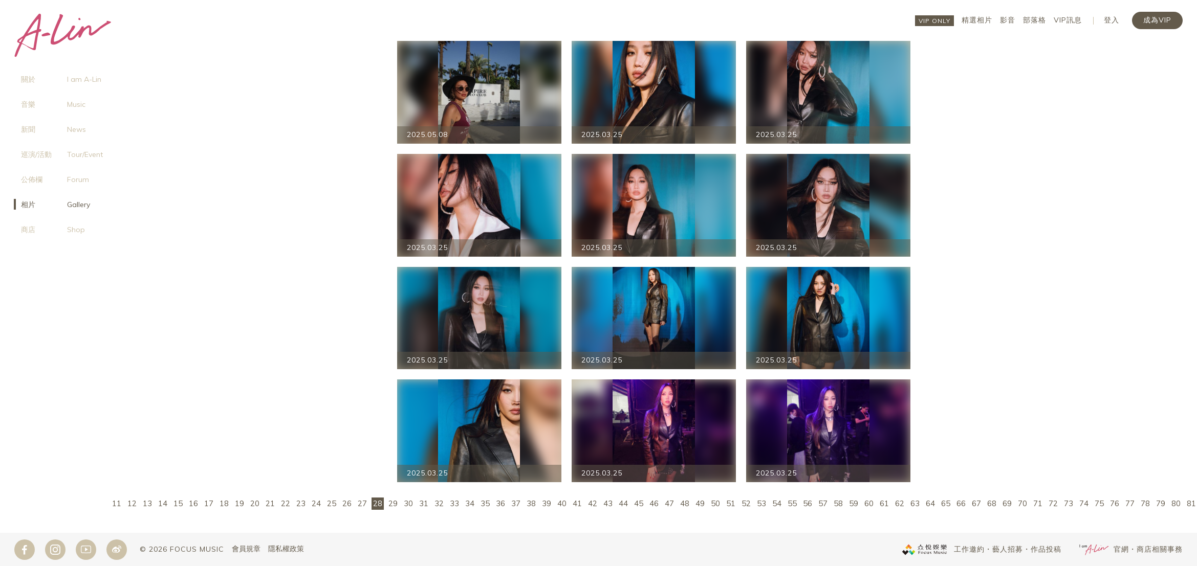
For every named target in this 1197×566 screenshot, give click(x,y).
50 (715, 503)
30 (408, 503)
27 (362, 503)
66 (961, 503)
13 (147, 503)
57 (823, 503)
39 (546, 503)
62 (899, 503)
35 (485, 503)
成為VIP (1157, 20)
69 (1007, 503)
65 (945, 503)
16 (193, 503)
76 (1114, 503)
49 (700, 503)
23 (301, 503)
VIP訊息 (1068, 20)
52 (746, 503)
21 (270, 503)
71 (1037, 503)
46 (654, 503)
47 (669, 503)
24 (316, 503)
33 (454, 503)
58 (838, 503)
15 (178, 503)
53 (761, 503)
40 (562, 503)
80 (1176, 503)
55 (792, 503)
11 (116, 503)
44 (623, 503)
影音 (1007, 20)
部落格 (1034, 20)
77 (1130, 503)
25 (331, 503)
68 (991, 503)
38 (531, 503)
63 (915, 503)
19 (239, 503)
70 (1022, 503)
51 (730, 503)
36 (500, 503)
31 (423, 503)
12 (132, 503)
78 (1145, 503)
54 (776, 503)
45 (638, 503)
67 (976, 503)
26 (347, 503)
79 (1160, 503)
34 (469, 503)
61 (884, 503)
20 (254, 503)
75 (1099, 503)
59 (853, 503)
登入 (1111, 20)
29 (393, 503)
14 (162, 503)
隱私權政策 (286, 549)
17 (208, 503)
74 (1084, 503)
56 (807, 503)
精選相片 (977, 20)
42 (592, 503)
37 (515, 503)
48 (684, 503)
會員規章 (246, 549)
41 (577, 503)
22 (285, 503)
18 (224, 503)
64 (930, 503)
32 (439, 503)
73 (1068, 503)
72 (1053, 503)
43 (608, 503)
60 (869, 503)
